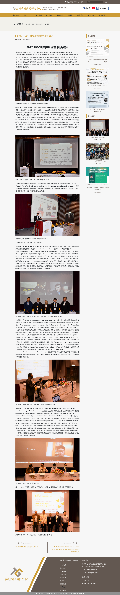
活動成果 (46, 24)
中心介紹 (16, 15)
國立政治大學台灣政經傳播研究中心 (93, 566)
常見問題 (102, 15)
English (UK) (79, 2)
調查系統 (80, 15)
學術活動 (27, 15)
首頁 (33, 24)
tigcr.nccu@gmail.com (90, 572)
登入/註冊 (69, 2)
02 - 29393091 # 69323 (90, 569)
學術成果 (60, 15)
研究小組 (49, 15)
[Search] (97, 2)
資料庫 (70, 15)
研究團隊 (39, 15)
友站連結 (91, 15)
